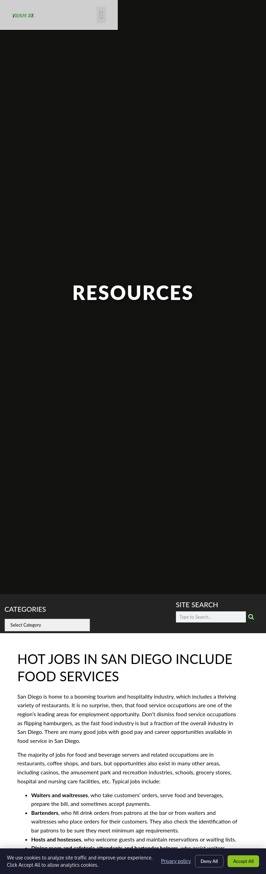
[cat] (47, 625)
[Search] (251, 616)
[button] (244, 16)
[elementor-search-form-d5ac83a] (211, 616)
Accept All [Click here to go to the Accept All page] (242, 861)
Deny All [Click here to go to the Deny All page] (205, 861)
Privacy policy (170, 861)
